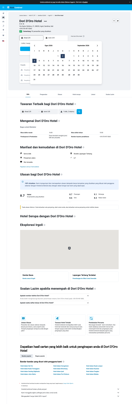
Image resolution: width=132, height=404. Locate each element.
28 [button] (53, 75)
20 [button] (48, 70)
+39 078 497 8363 (25, 29)
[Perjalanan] (3, 35)
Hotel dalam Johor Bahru (28, 374)
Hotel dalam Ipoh (58, 371)
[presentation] (83, 36)
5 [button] (43, 61)
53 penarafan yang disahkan (41, 31)
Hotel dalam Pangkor (92, 371)
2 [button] (62, 56)
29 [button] (58, 75)
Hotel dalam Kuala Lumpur (94, 366)
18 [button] (39, 70)
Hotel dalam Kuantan (92, 368)
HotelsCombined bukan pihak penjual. (70, 389)
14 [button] (53, 65)
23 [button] (63, 70)
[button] (130, 2)
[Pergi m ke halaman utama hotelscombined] (14, 7)
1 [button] (73, 56)
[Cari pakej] (3, 26)
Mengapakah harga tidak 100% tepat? (70, 396)
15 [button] (58, 65)
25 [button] (39, 75)
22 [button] (58, 70)
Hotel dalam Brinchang (60, 368)
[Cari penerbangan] (3, 13)
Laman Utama (23, 15)
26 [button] (44, 75)
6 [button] (48, 61)
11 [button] (39, 65)
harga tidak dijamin (68, 383)
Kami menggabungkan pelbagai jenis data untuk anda (70, 392)
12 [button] (44, 65)
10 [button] (34, 65)
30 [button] (63, 75)
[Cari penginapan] (3, 17)
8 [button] (73, 61)
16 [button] (63, 65)
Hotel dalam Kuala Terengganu (30, 368)
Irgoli (49, 15)
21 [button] (53, 70)
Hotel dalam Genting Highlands (30, 371)
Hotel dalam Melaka (92, 374)
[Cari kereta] (3, 22)
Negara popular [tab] (40, 356)
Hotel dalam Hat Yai (27, 366)
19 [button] (44, 70)
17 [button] (34, 70)
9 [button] (62, 61)
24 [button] (34, 75)
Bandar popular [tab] (26, 356)
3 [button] (34, 61)
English (85, 2)
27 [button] (48, 75)
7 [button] (53, 61)
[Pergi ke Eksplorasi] (3, 30)
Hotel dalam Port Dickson (61, 374)
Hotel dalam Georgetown (61, 366)
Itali (30, 15)
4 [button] (39, 61)
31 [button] (34, 80)
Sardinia (40, 15)
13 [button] (48, 65)
